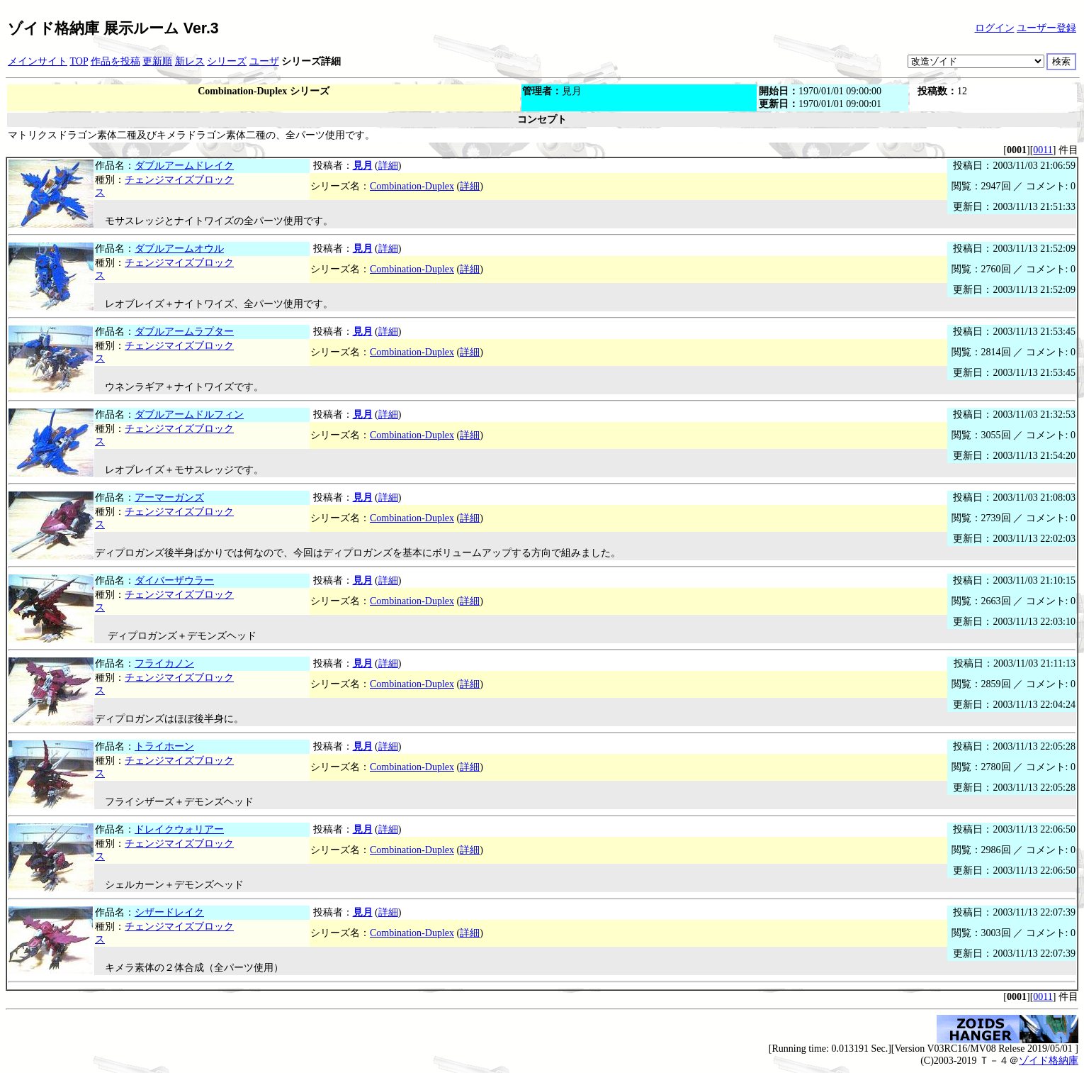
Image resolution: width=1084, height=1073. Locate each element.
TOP (79, 61)
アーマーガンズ (169, 497)
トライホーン (164, 746)
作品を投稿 (115, 61)
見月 (363, 165)
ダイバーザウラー (174, 580)
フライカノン (164, 663)
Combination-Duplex (412, 186)
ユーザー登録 (1046, 28)
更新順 (157, 61)
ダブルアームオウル (179, 248)
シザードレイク (169, 912)
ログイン (995, 28)
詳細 (388, 165)
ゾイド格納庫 (1048, 1060)
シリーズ (227, 61)
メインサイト (37, 61)
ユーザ (264, 61)
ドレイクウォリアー (179, 829)
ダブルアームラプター (184, 331)
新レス (190, 61)
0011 (1042, 150)
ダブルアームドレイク (184, 165)
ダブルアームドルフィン (189, 414)
